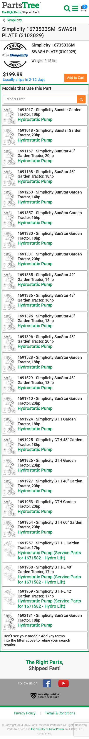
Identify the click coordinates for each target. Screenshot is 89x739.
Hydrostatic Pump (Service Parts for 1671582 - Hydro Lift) (49, 555)
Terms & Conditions (60, 713)
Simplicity (14, 20)
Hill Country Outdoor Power (47, 729)
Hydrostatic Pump (35, 119)
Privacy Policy (24, 713)
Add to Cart (75, 78)
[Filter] (40, 99)
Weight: (38, 61)
